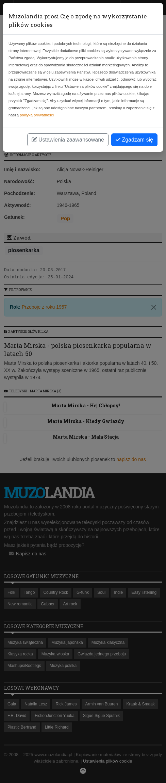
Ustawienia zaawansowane (68, 140)
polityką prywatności (37, 115)
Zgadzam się (134, 140)
